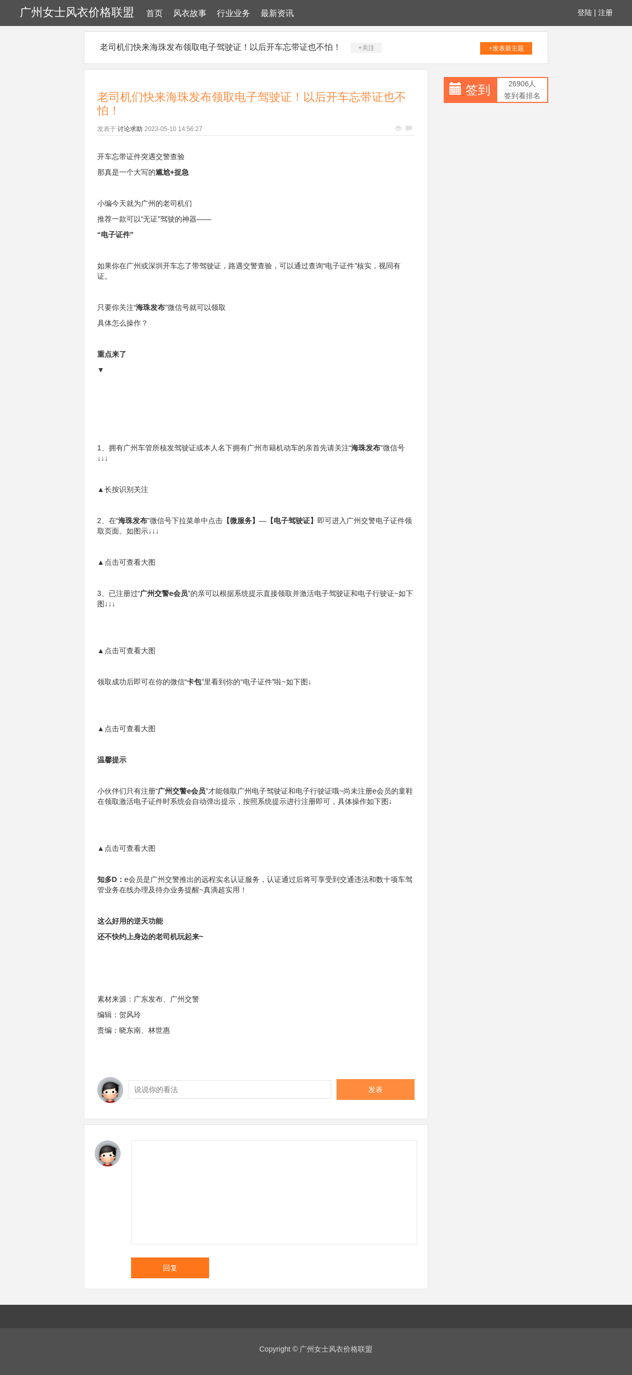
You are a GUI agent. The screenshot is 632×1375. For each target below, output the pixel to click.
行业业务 (233, 13)
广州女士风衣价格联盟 (77, 12)
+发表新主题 (506, 48)
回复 (170, 1268)
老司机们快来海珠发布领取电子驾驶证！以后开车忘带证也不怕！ (220, 47)
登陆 (584, 12)
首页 (154, 13)
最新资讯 (277, 13)
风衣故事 (190, 13)
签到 (478, 90)
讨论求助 (130, 129)
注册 (605, 12)
